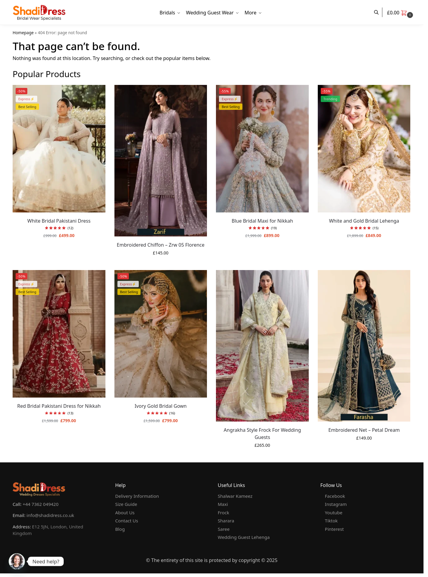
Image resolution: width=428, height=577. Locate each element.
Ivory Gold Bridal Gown (161, 406)
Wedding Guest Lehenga (244, 537)
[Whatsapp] (17, 561)
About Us (125, 512)
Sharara (226, 521)
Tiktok (331, 521)
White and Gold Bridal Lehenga (364, 221)
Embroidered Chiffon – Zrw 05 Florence (161, 245)
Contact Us (126, 521)
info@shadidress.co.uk (50, 515)
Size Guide (126, 504)
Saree (223, 529)
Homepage (23, 32)
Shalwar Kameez (235, 496)
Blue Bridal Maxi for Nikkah (262, 221)
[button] (400, 13)
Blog (120, 529)
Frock (223, 512)
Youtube (333, 512)
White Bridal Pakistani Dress (58, 221)
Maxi (223, 504)
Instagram (336, 504)
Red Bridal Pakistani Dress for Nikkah (59, 406)
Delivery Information (137, 496)
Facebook (335, 496)
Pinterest (334, 529)
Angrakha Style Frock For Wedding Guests (262, 433)
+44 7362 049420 (40, 504)
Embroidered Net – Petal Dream (364, 430)
